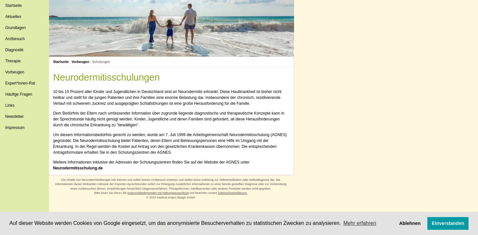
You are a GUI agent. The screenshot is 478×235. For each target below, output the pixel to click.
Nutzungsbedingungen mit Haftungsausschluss (159, 193)
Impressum (15, 127)
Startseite (13, 5)
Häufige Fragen (18, 94)
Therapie (13, 61)
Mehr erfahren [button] (359, 223)
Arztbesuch (15, 39)
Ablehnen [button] (410, 223)
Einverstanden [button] (448, 223)
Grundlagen (15, 27)
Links (9, 105)
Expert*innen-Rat (20, 83)
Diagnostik (14, 50)
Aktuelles (13, 16)
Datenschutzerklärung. (233, 193)
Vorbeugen (14, 72)
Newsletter (14, 116)
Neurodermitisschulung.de (79, 168)
